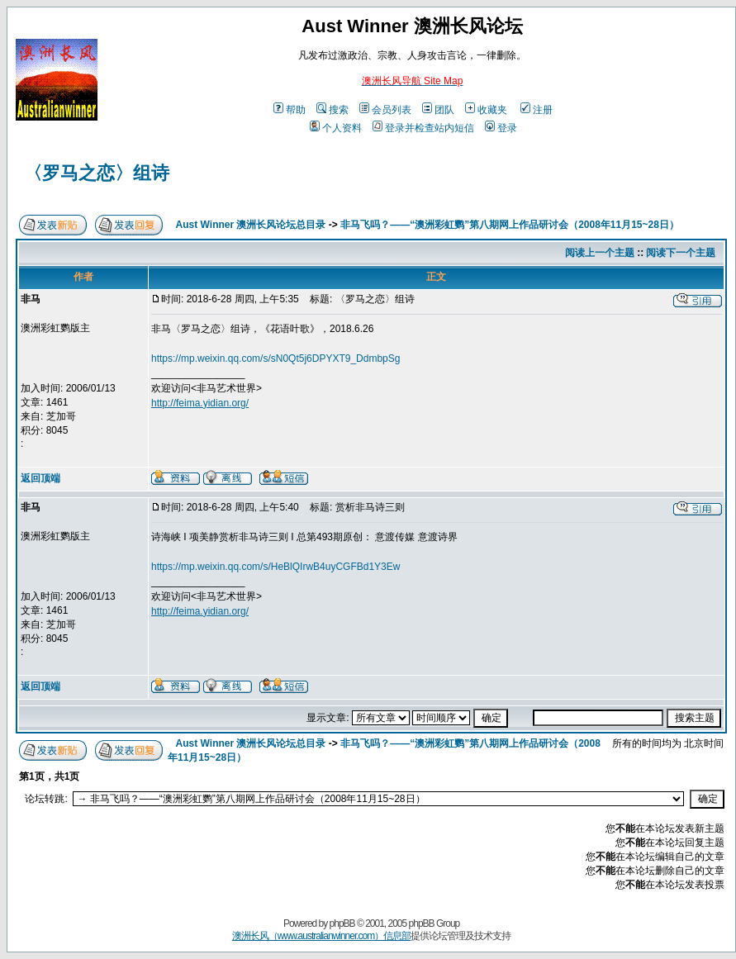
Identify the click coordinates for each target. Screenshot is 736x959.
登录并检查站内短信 (423, 128)
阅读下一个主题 (680, 253)
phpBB (342, 923)
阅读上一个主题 (599, 253)
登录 (501, 128)
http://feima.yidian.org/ (200, 403)
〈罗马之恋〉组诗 (96, 173)
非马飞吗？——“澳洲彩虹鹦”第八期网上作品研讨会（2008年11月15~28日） (509, 224)
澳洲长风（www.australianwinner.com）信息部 (321, 936)
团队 (438, 110)
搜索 (332, 110)
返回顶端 (40, 478)
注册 (536, 110)
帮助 (289, 110)
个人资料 (336, 128)
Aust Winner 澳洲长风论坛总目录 (251, 224)
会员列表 (385, 110)
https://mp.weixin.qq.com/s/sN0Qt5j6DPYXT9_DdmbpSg (275, 358)
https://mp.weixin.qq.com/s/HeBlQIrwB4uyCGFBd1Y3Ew (275, 566)
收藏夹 (486, 110)
